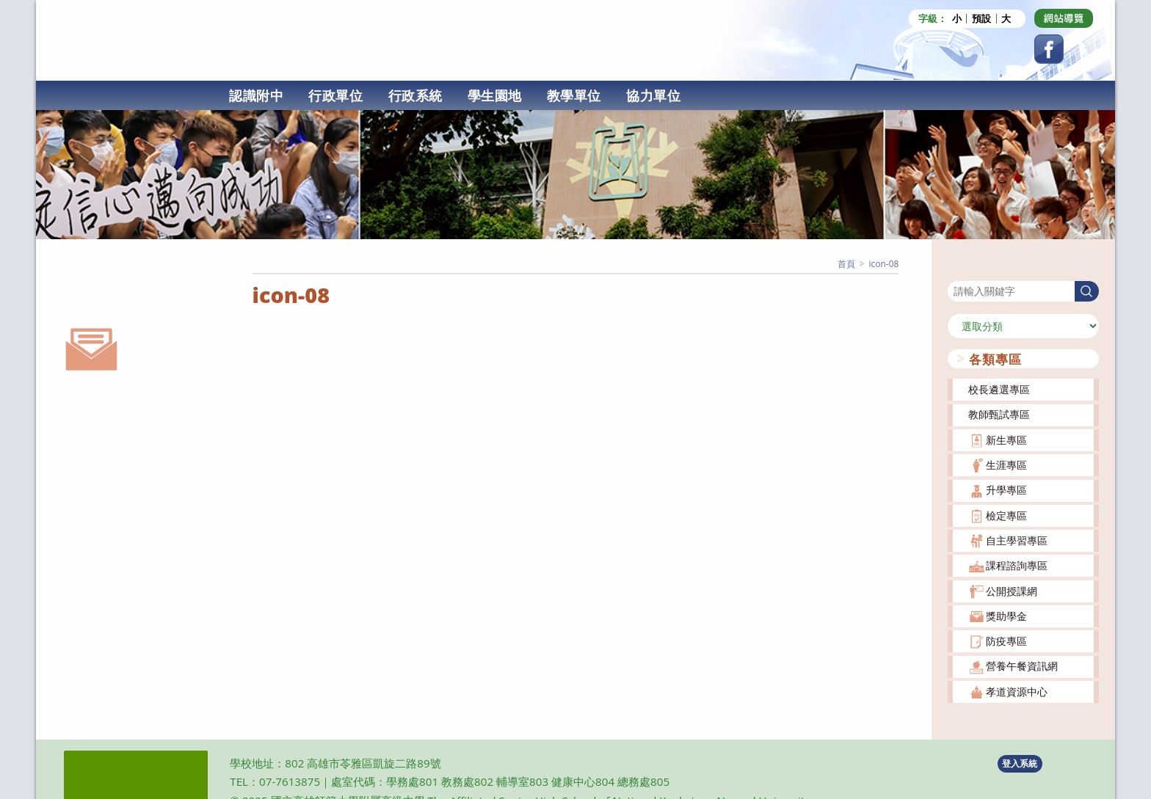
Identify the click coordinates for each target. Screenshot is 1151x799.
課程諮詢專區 (1016, 565)
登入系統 (1019, 762)
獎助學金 (1006, 615)
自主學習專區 (1016, 540)
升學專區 (1006, 489)
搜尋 (958, 270)
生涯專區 (1006, 464)
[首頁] (846, 263)
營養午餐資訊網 (1022, 665)
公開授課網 (1011, 590)
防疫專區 (1006, 640)
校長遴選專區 (999, 388)
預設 (981, 18)
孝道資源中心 (1016, 691)
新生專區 (1006, 439)
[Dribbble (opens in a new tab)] (1063, 18)
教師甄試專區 (999, 413)
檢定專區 (1006, 515)
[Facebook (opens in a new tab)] (1049, 49)
